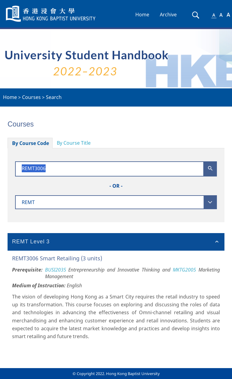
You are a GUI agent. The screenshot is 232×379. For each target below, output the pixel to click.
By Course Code (30, 143)
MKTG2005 (184, 269)
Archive (168, 14)
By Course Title (74, 143)
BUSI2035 (55, 269)
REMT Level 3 (31, 242)
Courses (31, 97)
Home (142, 14)
